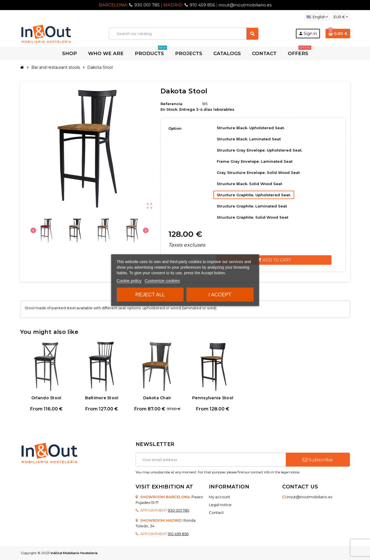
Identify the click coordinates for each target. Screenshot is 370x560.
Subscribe (318, 459)
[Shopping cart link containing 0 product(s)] (338, 33)
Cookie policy (129, 280)
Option (175, 128)
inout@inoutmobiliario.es (245, 5)
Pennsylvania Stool (212, 397)
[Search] (183, 34)
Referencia (171, 103)
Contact (216, 512)
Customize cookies (162, 280)
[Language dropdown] (317, 17)
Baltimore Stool (101, 397)
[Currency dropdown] (340, 17)
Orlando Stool (46, 397)
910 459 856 (202, 5)
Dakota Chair (157, 397)
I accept (219, 294)
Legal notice (220, 504)
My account (219, 497)
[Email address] (211, 460)
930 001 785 (147, 5)
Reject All (150, 294)
